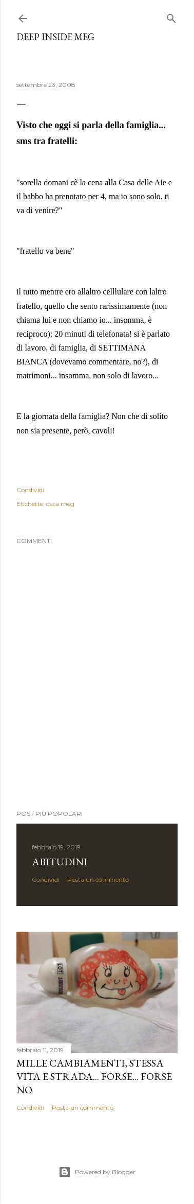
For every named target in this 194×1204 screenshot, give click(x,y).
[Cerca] (171, 16)
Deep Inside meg (55, 37)
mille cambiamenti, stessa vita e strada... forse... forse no (94, 1076)
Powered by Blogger (97, 1172)
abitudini (59, 861)
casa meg (60, 504)
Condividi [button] (30, 490)
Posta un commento (98, 879)
